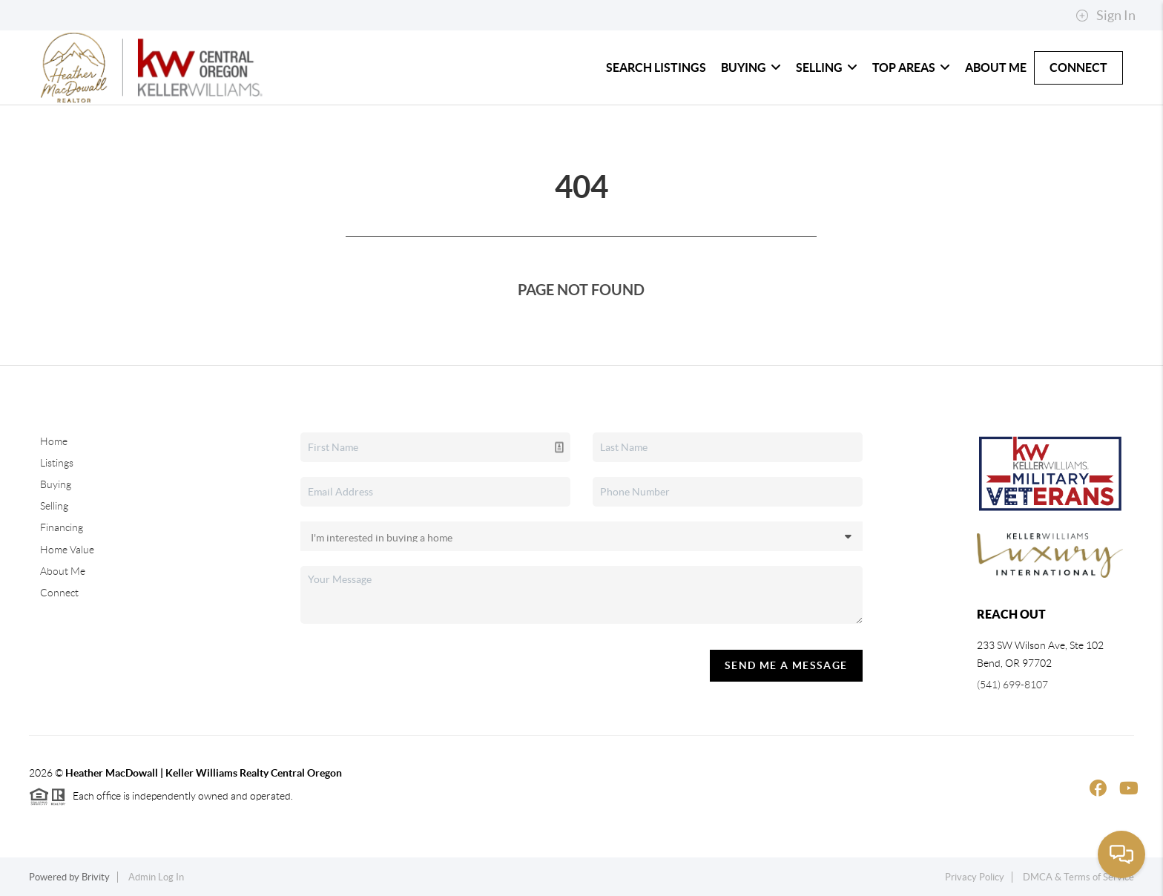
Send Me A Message (786, 665)
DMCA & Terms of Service (1078, 877)
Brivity (96, 877)
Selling (826, 67)
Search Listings (656, 67)
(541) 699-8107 (1012, 685)
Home (53, 441)
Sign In (1105, 15)
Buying (751, 67)
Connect (1078, 67)
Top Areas (911, 67)
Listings (56, 463)
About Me (996, 67)
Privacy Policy (974, 877)
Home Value (67, 550)
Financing (61, 527)
